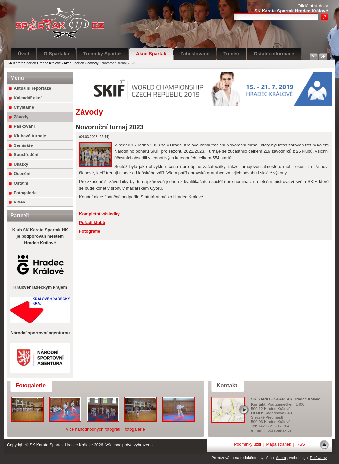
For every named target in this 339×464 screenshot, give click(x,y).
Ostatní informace (274, 53)
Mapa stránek (278, 444)
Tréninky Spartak (102, 53)
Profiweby (318, 457)
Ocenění (22, 173)
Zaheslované (194, 53)
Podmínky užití (247, 444)
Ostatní (21, 183)
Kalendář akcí (28, 97)
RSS (300, 444)
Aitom (281, 457)
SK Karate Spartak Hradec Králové (34, 63)
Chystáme (24, 107)
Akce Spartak (151, 53)
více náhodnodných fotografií (93, 429)
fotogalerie (135, 429)
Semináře (23, 145)
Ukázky (21, 164)
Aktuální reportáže (32, 88)
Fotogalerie (25, 192)
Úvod (23, 53)
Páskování (24, 126)
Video (19, 202)
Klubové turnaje (30, 135)
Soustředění (26, 154)
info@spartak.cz (277, 430)
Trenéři (231, 53)
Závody (92, 63)
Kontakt (227, 385)
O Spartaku (56, 53)
